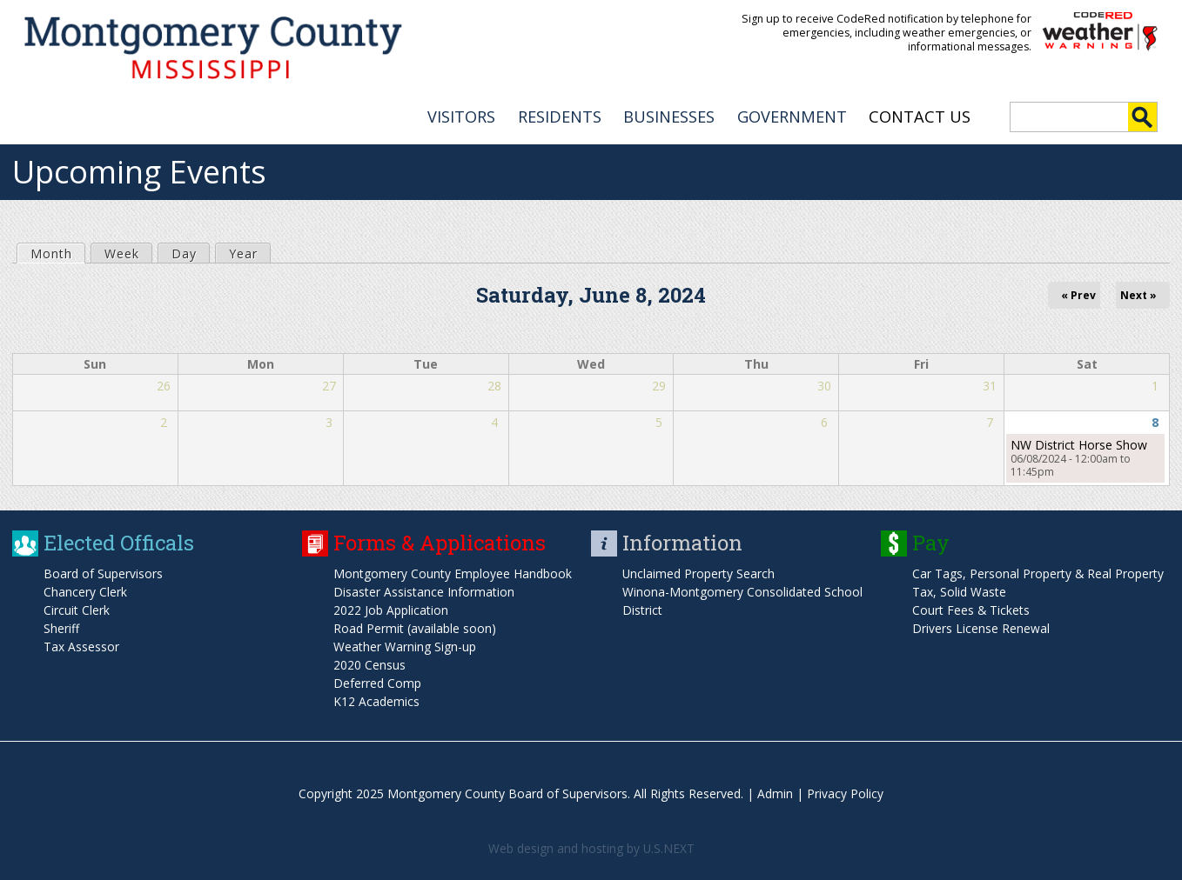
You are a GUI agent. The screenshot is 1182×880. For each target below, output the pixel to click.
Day (184, 251)
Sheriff (61, 626)
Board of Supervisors (103, 571)
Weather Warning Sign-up (404, 645)
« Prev (1078, 292)
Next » (1138, 292)
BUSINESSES (669, 113)
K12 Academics (376, 699)
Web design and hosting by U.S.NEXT (591, 846)
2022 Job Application (390, 608)
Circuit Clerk (77, 608)
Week (121, 251)
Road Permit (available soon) (414, 626)
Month (57, 250)
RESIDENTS (559, 113)
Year (243, 251)
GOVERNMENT (792, 113)
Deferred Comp (377, 681)
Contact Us (919, 113)
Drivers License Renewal (981, 626)
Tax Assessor (81, 645)
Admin (775, 791)
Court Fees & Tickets (971, 608)
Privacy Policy (845, 791)
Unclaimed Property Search (699, 571)
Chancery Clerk (85, 590)
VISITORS (461, 113)
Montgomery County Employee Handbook (452, 571)
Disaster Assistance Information (423, 590)
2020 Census (369, 663)
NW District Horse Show (1079, 443)
